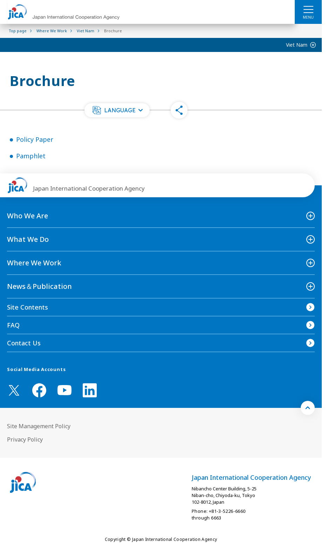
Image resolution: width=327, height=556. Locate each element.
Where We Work (34, 262)
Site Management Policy (38, 426)
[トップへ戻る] (308, 408)
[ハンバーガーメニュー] (308, 9)
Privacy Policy (25, 439)
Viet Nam (296, 44)
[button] (117, 110)
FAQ (13, 325)
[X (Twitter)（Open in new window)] (14, 390)
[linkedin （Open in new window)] (90, 390)
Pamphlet (31, 156)
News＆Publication (39, 286)
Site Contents (27, 307)
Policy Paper (34, 139)
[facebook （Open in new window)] (39, 390)
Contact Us (24, 343)
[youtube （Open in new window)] (64, 390)
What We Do (28, 239)
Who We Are (27, 215)
